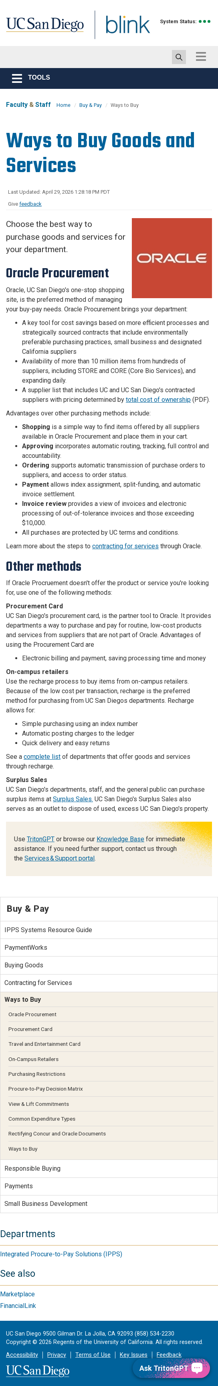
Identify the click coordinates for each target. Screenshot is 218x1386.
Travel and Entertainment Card (44, 1044)
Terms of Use (93, 1355)
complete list (42, 756)
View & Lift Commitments (38, 1104)
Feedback (169, 1355)
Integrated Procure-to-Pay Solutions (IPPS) (61, 1254)
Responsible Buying (32, 1168)
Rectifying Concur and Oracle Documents (57, 1133)
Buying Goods (23, 965)
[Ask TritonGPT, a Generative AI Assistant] (171, 1368)
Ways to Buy (22, 1148)
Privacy (56, 1355)
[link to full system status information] (205, 21)
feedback (30, 204)
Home (64, 105)
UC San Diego (42, 29)
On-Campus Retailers (33, 1059)
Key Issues (133, 1355)
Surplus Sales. (73, 799)
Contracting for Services (38, 983)
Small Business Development (45, 1203)
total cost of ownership (158, 399)
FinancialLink (18, 1306)
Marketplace (17, 1294)
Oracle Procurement (32, 1014)
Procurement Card (30, 1029)
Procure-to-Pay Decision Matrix (45, 1088)
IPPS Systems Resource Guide (48, 930)
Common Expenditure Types (41, 1118)
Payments (18, 1186)
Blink (120, 29)
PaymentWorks (25, 947)
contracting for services (125, 546)
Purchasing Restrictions (36, 1074)
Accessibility (22, 1355)
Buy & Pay (90, 105)
